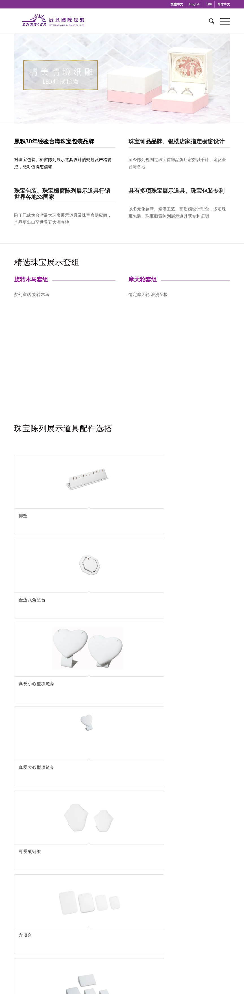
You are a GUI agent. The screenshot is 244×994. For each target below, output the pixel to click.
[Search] (208, 21)
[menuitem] (177, 4)
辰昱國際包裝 (71, 869)
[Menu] (222, 21)
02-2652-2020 (178, 818)
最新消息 (128, 928)
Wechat (178, 858)
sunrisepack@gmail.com (66, 818)
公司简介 (128, 921)
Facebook (65, 858)
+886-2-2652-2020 (45, 926)
